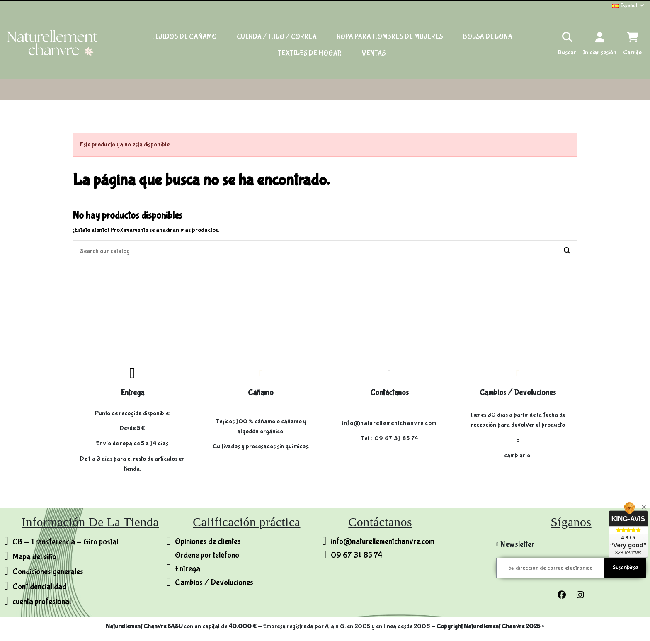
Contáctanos (389, 392)
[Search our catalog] (567, 251)
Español (628, 5)
